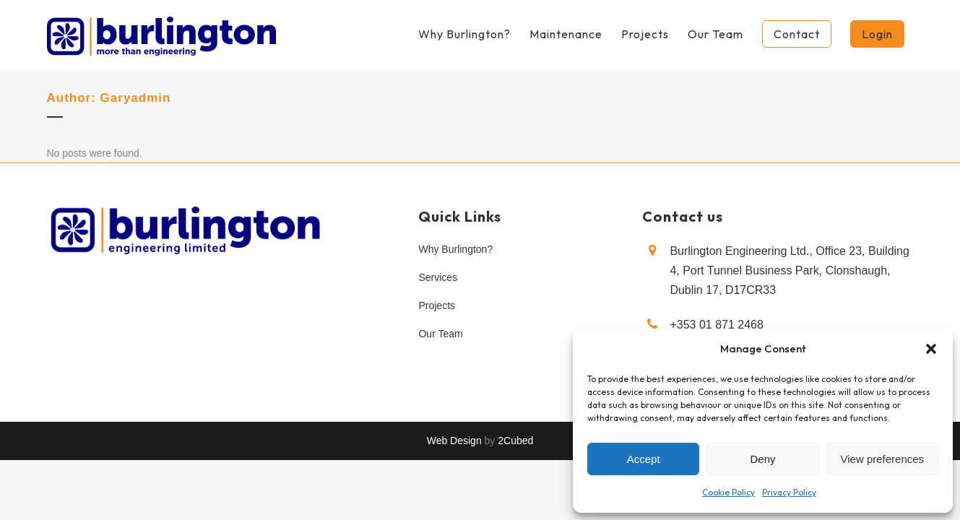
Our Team (440, 333)
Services (437, 277)
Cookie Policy (728, 492)
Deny (762, 459)
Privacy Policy (789, 492)
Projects (436, 305)
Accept (643, 459)
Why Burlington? (455, 249)
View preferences (883, 459)
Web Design (454, 440)
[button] (931, 349)
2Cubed (515, 440)
